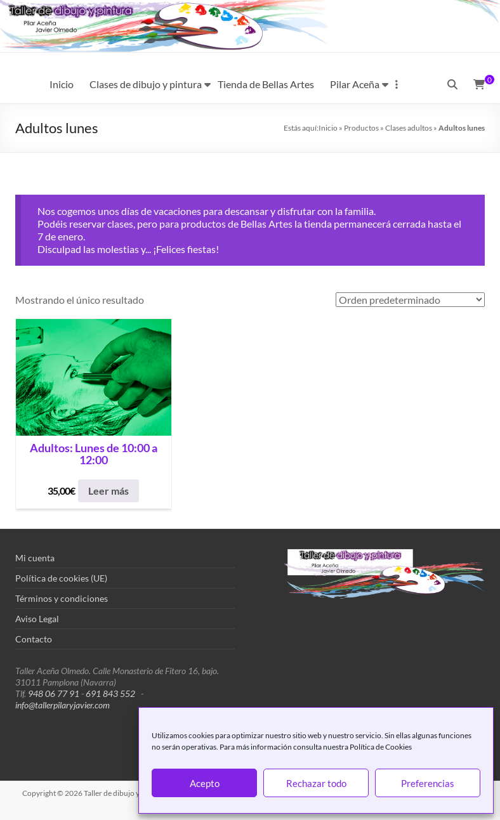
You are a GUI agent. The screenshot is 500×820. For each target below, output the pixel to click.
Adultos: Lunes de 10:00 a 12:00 (93, 454)
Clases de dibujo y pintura (145, 84)
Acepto (205, 783)
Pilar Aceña (354, 84)
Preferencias (427, 783)
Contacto (33, 639)
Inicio (61, 84)
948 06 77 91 (53, 693)
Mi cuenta (35, 557)
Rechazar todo (316, 783)
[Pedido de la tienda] (410, 299)
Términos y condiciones (61, 598)
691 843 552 (110, 693)
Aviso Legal (37, 618)
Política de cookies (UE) (61, 578)
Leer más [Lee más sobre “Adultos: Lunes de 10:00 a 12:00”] (108, 491)
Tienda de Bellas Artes (266, 84)
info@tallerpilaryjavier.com (62, 705)
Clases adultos (408, 128)
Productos (361, 128)
